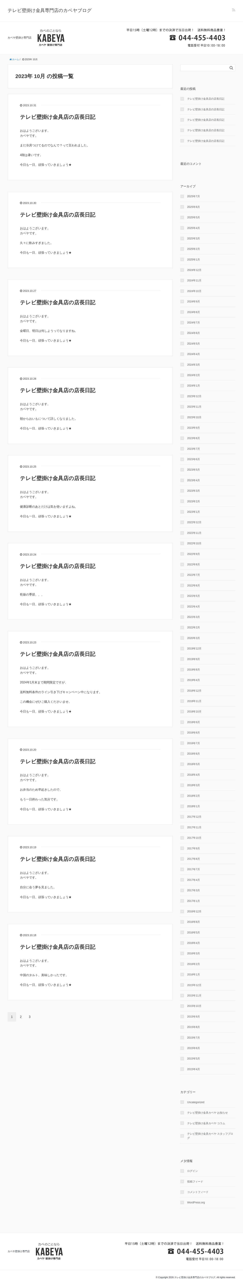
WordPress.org (196, 1202)
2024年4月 (193, 354)
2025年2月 (193, 248)
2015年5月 (193, 1058)
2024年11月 (194, 280)
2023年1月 (193, 511)
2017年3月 (193, 890)
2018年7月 (193, 743)
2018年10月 (194, 711)
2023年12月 (194, 396)
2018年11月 (194, 701)
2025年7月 (193, 196)
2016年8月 (193, 921)
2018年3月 (193, 785)
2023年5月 (193, 469)
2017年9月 (193, 848)
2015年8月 (193, 1027)
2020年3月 (193, 638)
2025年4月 (193, 228)
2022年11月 (194, 532)
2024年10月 (194, 291)
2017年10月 (194, 837)
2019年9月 (193, 659)
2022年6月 (193, 585)
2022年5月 (193, 595)
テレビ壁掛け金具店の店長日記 (57, 117)
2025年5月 (193, 217)
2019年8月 (193, 669)
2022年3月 (193, 616)
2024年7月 (193, 322)
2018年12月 (194, 690)
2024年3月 (193, 364)
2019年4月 (193, 680)
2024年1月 (193, 385)
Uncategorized (195, 1102)
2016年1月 (193, 974)
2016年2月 (193, 964)
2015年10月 (194, 1005)
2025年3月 (193, 238)
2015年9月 (193, 1016)
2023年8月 (193, 438)
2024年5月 (193, 343)
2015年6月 (193, 1048)
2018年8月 (193, 732)
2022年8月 (193, 564)
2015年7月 (193, 1037)
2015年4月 (193, 1069)
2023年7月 (193, 448)
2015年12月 (194, 985)
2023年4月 (193, 480)
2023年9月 (193, 427)
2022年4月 (193, 606)
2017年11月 (194, 827)
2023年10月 (194, 417)
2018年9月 (193, 722)
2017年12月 (194, 816)
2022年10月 (194, 543)
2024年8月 (193, 312)
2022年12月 (194, 522)
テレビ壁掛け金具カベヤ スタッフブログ (210, 1135)
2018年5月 (193, 764)
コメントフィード (197, 1191)
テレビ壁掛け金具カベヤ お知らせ (207, 1112)
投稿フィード (195, 1181)
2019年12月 (194, 648)
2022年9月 (193, 553)
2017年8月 (193, 858)
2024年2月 (193, 375)
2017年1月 (193, 900)
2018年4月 (193, 774)
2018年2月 (193, 795)
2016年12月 (194, 911)
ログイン (192, 1170)
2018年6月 (193, 753)
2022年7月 (193, 574)
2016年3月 (193, 953)
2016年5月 (193, 932)
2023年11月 (194, 406)
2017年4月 (193, 879)
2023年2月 (193, 501)
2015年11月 (194, 995)
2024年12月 (194, 269)
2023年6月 (193, 459)
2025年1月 (193, 259)
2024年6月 (193, 332)
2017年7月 (193, 869)
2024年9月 (193, 301)
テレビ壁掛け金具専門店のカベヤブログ (50, 10)
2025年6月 (193, 206)
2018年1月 (193, 806)
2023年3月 (193, 490)
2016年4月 (193, 942)
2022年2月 (193, 627)
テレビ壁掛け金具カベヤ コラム (206, 1123)
